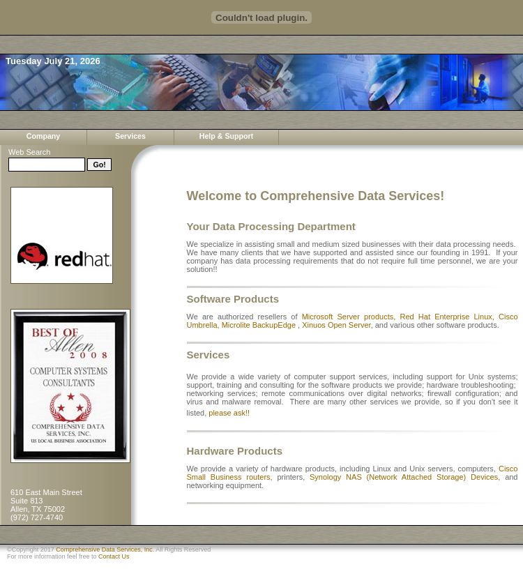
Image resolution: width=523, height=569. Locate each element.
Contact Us (114, 556)
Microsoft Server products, (351, 316)
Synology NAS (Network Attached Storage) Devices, (405, 477)
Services (130, 136)
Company (43, 136)
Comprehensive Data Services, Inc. (105, 549)
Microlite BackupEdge (259, 325)
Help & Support (226, 136)
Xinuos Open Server (336, 325)
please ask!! (229, 413)
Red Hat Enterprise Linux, (449, 316)
